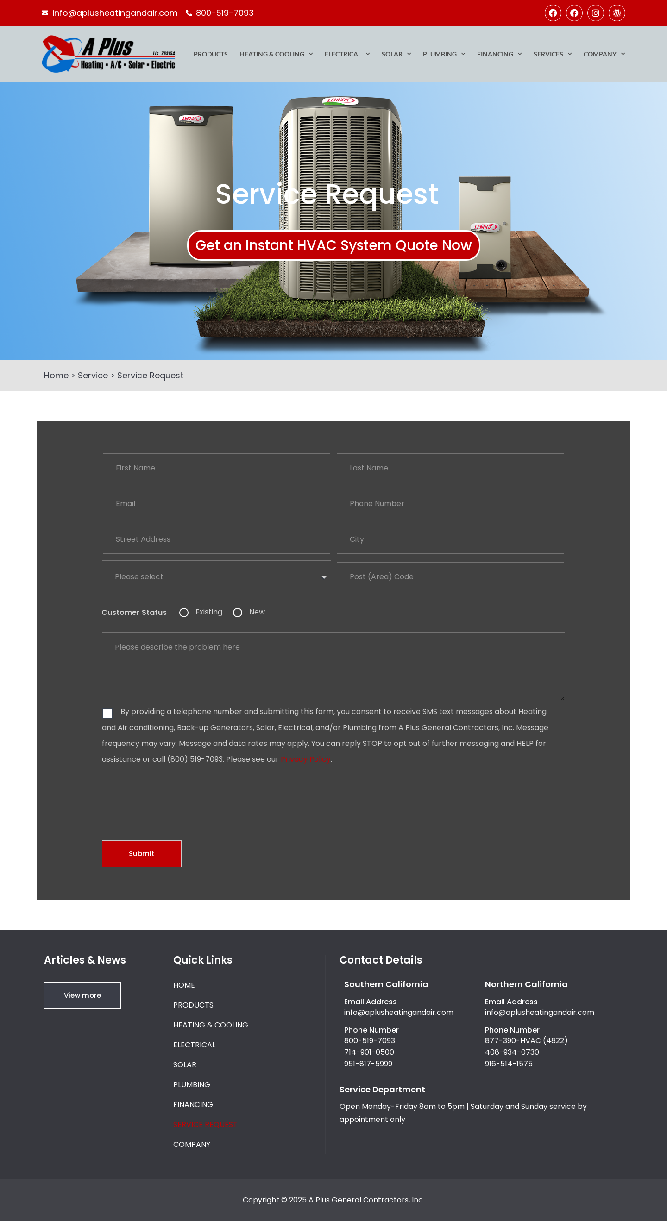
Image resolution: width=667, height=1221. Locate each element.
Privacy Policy (306, 759)
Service (93, 375)
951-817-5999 (368, 1063)
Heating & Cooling (276, 54)
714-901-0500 (369, 1052)
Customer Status (134, 612)
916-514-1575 (509, 1063)
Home (56, 375)
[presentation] (172, 795)
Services (553, 54)
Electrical (347, 54)
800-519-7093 (369, 1040)
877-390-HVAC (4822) (526, 1040)
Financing (499, 54)
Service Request (205, 1124)
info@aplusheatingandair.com (398, 1012)
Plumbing (444, 54)
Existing (208, 612)
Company (604, 54)
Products (211, 54)
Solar (396, 54)
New (257, 612)
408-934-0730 (512, 1052)
